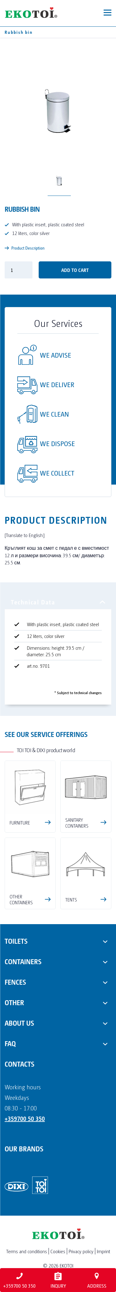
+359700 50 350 (25, 1118)
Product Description (25, 248)
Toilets (16, 940)
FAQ (10, 1043)
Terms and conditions (26, 1251)
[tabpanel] (58, 651)
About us (19, 1022)
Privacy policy (81, 1251)
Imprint (103, 1251)
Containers (23, 961)
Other (14, 1002)
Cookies (57, 1251)
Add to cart (75, 270)
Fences (15, 981)
